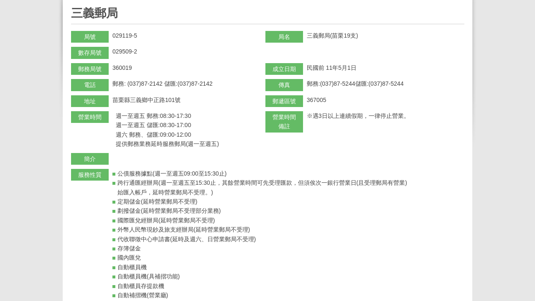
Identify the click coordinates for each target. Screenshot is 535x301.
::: (73, 3)
